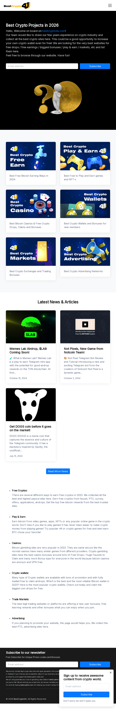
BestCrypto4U (20, 699)
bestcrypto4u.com (53, 30)
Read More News (58, 471)
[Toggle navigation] (109, 5)
